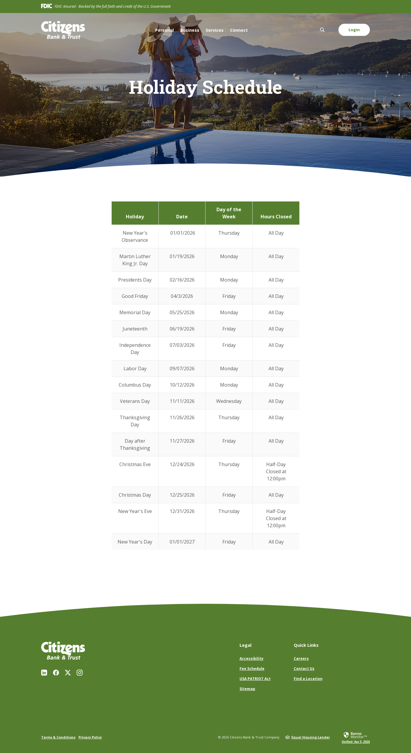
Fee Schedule (252, 668)
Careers (301, 658)
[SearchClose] (322, 29)
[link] (356, 737)
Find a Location (308, 678)
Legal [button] (245, 645)
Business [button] (189, 30)
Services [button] (215, 30)
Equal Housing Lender (310, 737)
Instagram (80, 673)
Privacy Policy (90, 737)
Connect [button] (239, 30)
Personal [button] (164, 30)
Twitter (68, 673)
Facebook (56, 673)
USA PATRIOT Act (255, 678)
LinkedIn (44, 673)
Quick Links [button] (306, 645)
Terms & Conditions (58, 737)
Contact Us (304, 668)
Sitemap (247, 688)
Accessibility (252, 658)
